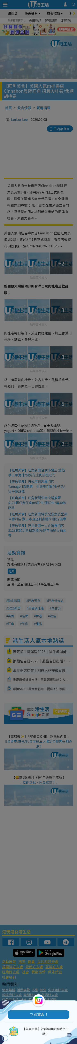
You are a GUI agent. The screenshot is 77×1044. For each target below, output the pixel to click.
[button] (38, 1014)
